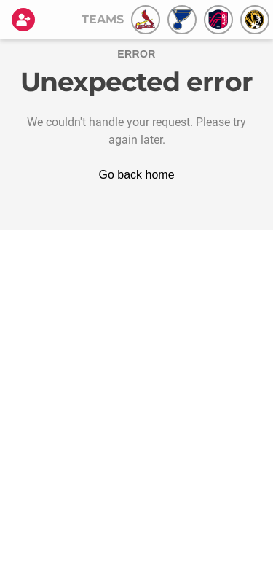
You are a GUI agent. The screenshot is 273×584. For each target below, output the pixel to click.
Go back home (136, 174)
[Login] (26, 19)
